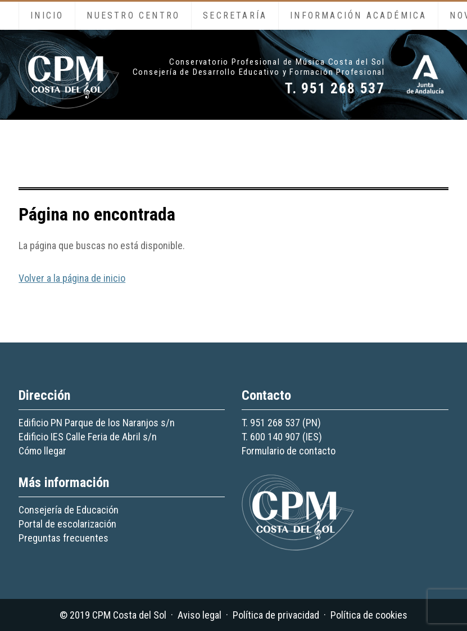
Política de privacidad (276, 615)
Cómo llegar (42, 451)
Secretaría (235, 15)
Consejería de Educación (69, 510)
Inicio (47, 15)
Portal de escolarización (67, 524)
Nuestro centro (133, 15)
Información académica (358, 15)
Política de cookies (368, 615)
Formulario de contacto (288, 451)
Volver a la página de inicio (72, 278)
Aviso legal (199, 615)
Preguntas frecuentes (63, 538)
